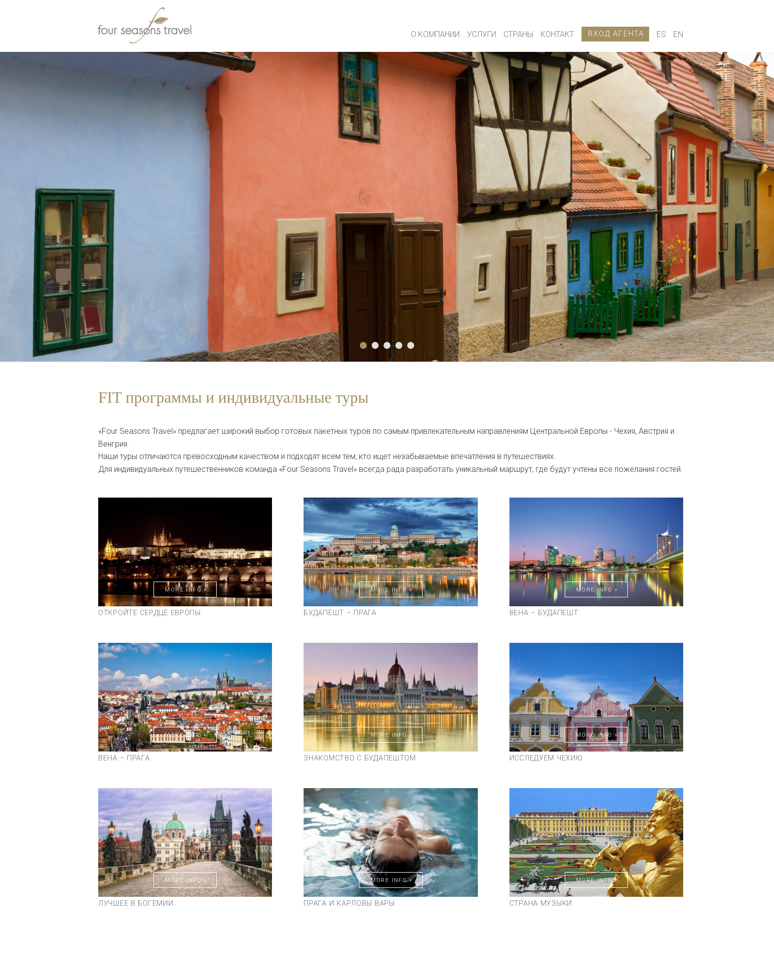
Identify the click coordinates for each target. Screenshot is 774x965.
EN (678, 34)
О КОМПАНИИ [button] (435, 34)
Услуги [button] (481, 34)
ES (661, 34)
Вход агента (616, 34)
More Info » (185, 590)
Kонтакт (557, 34)
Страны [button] (518, 34)
